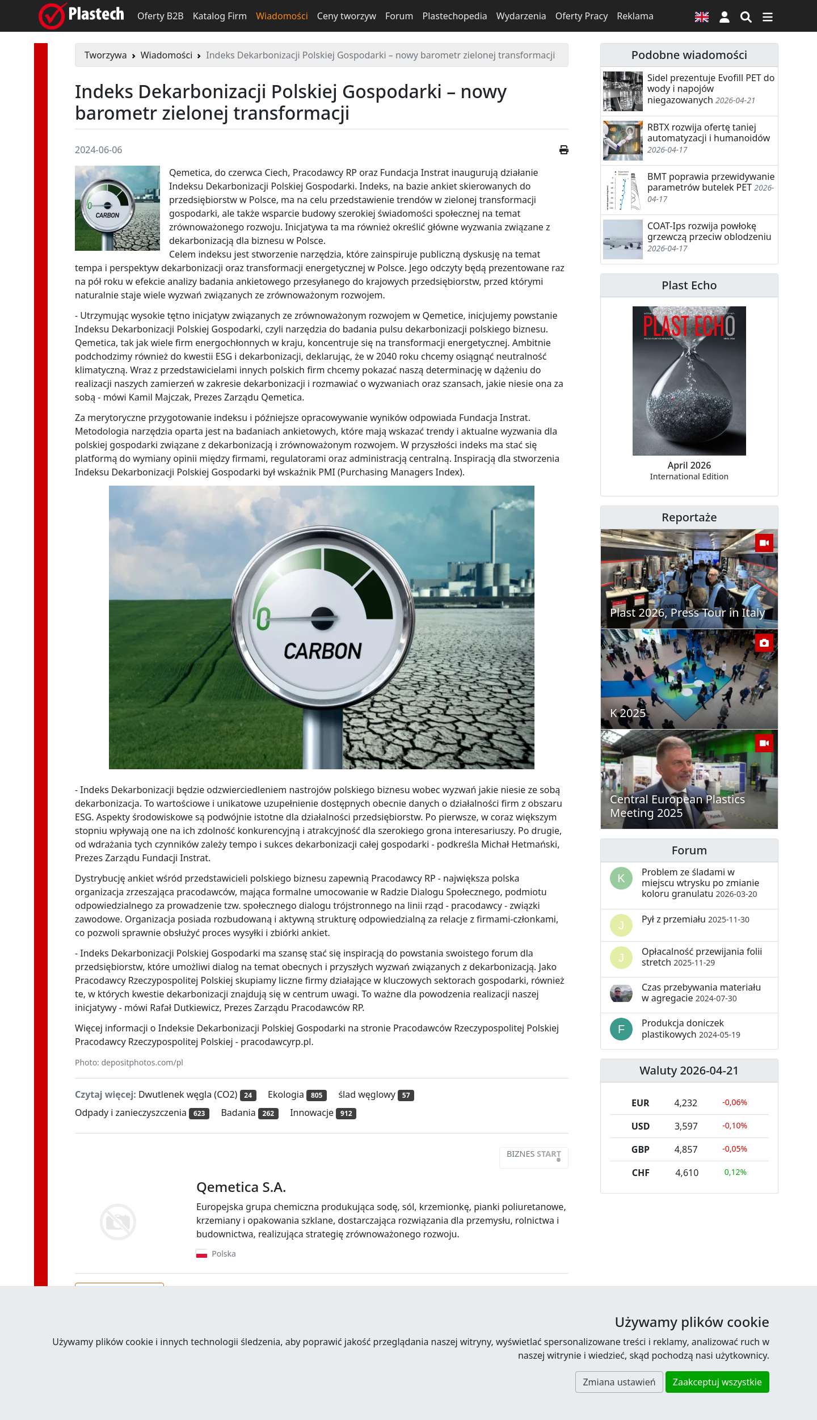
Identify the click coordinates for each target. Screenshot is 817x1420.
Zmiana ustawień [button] (619, 1382)
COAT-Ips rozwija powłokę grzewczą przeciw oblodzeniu (709, 231)
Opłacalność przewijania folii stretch (702, 956)
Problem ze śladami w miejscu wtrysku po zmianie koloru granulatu (700, 883)
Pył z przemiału (695, 919)
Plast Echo (689, 285)
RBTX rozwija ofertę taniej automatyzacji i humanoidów (708, 132)
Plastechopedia (454, 16)
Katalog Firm (220, 16)
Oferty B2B (160, 16)
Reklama (635, 16)
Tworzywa (106, 55)
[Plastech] (81, 16)
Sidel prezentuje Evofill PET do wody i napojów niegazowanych (710, 88)
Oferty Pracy (581, 16)
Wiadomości (282, 16)
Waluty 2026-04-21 (689, 1070)
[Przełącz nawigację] (767, 16)
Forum (399, 16)
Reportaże (689, 517)
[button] (724, 16)
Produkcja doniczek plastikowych (691, 1028)
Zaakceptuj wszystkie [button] (717, 1382)
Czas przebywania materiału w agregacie (701, 992)
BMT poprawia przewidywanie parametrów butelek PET (710, 181)
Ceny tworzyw (346, 16)
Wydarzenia (521, 16)
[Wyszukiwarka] (746, 16)
